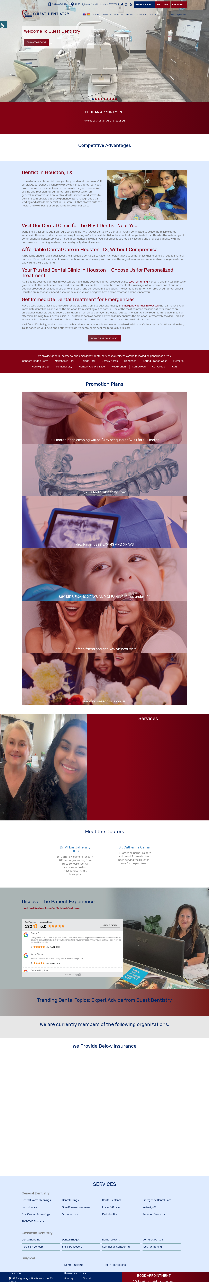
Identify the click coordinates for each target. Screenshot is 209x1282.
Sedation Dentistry (154, 1214)
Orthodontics (70, 1214)
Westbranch (118, 366)
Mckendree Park (64, 361)
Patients (106, 14)
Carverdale (158, 366)
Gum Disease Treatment (76, 1207)
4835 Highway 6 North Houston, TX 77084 (95, 4)
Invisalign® (149, 1207)
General (130, 14)
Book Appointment (36, 42)
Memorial (178, 361)
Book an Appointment (104, 338)
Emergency (179, 5)
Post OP (118, 14)
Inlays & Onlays (111, 1207)
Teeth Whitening (152, 1247)
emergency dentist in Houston (140, 305)
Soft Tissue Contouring (116, 1247)
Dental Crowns (111, 1239)
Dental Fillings (70, 1200)
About (96, 14)
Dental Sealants (111, 1200)
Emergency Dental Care (157, 1200)
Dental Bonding (31, 1239)
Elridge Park (88, 361)
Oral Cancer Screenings (36, 1214)
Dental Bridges (71, 1239)
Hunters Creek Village (92, 366)
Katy (175, 366)
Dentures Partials (153, 1239)
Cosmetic (142, 14)
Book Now (163, 5)
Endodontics (29, 1207)
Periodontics (109, 1214)
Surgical (154, 14)
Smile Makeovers (72, 1247)
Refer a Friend (144, 5)
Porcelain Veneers (33, 1247)
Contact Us (168, 14)
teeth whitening (138, 282)
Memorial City (64, 366)
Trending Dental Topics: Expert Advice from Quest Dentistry (104, 1000)
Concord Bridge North (35, 361)
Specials (181, 14)
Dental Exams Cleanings (36, 1200)
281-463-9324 (57, 4)
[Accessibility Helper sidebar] (3, 24)
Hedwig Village (40, 366)
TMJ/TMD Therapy (33, 1221)
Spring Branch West (155, 361)
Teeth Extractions (115, 1265)
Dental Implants (73, 1265)
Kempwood (139, 366)
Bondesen (130, 361)
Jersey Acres (110, 361)
